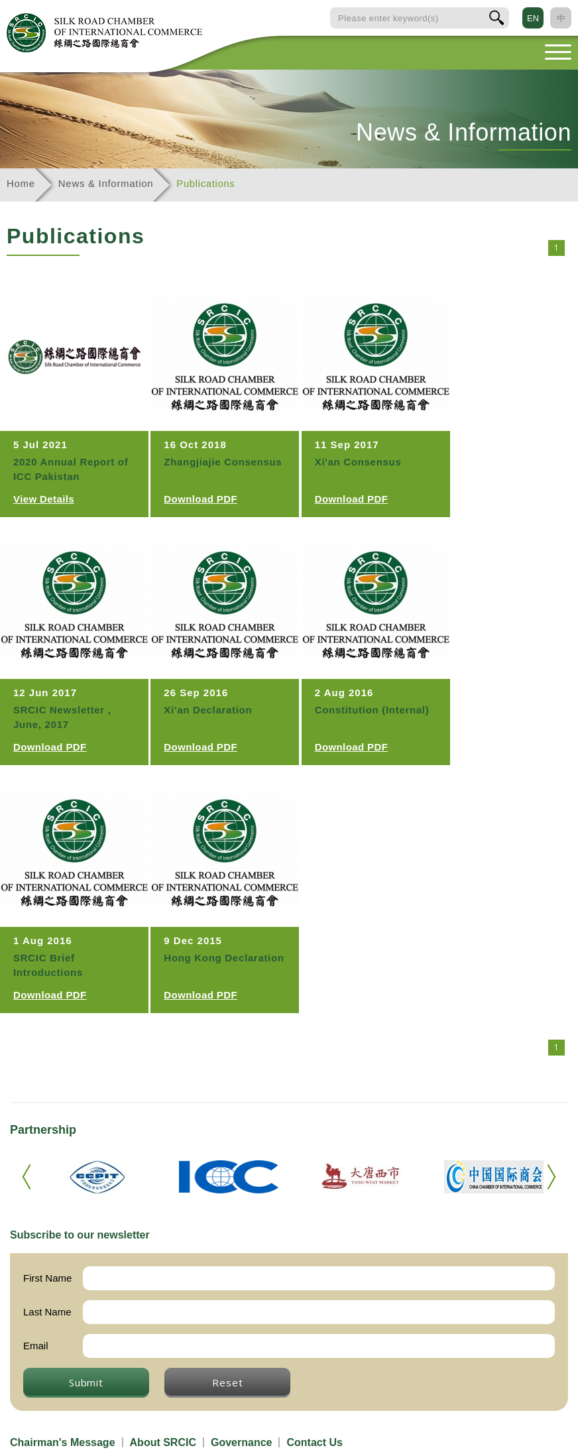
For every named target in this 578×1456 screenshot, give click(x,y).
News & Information (105, 183)
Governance (241, 1442)
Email (35, 1345)
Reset (227, 1382)
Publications (205, 183)
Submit (86, 1382)
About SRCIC (163, 1442)
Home (21, 183)
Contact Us (314, 1442)
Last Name (47, 1311)
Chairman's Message (62, 1442)
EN (533, 18)
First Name (47, 1278)
